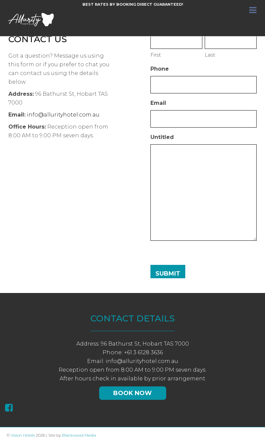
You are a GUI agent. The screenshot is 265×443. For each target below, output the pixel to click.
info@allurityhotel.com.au (63, 115)
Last (210, 55)
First (155, 55)
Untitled (162, 137)
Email (158, 103)
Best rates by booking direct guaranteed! (132, 4)
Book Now (132, 393)
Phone (159, 69)
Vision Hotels (23, 435)
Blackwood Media (79, 435)
